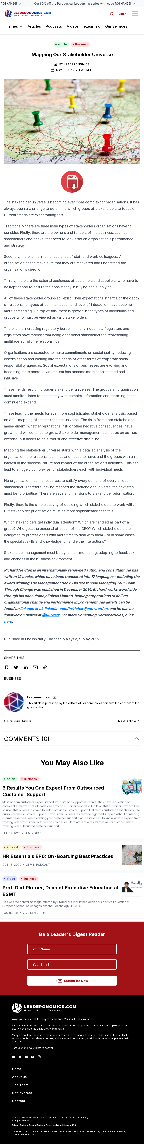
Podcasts (54, 26)
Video (9, 878)
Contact (18, 1101)
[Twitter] (20, 1056)
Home (16, 1069)
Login (122, 13)
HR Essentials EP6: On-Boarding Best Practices (57, 856)
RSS (74, 1125)
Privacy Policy (19, 1125)
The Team (20, 1085)
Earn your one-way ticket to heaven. (33, 1047)
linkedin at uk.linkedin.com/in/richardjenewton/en (64, 609)
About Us (19, 1077)
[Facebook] (13, 1056)
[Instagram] (39, 1056)
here (8, 621)
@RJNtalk (50, 615)
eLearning (92, 26)
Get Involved (22, 1093)
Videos (73, 26)
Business (80, 44)
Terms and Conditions (57, 1125)
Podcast (11, 847)
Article (61, 44)
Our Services (116, 26)
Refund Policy (36, 1125)
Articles (34, 26)
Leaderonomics (77, 64)
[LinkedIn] (26, 1056)
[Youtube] (32, 1056)
